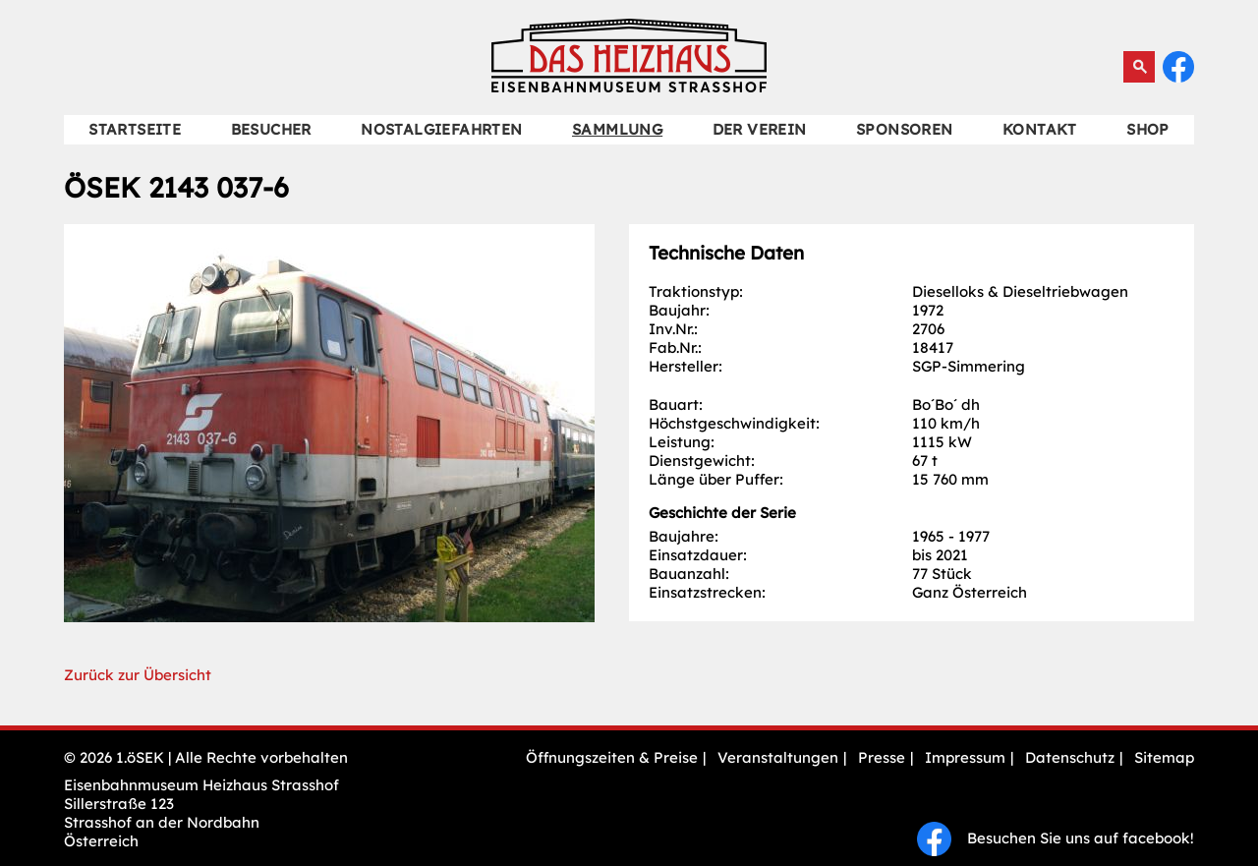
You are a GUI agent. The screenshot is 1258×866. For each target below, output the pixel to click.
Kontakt (1039, 129)
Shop (1148, 129)
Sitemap (1164, 757)
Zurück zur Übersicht (137, 674)
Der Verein (760, 129)
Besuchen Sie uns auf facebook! (1055, 838)
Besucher (271, 129)
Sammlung (617, 129)
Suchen (1139, 67)
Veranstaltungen (777, 757)
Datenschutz (1070, 757)
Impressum (965, 757)
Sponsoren (904, 129)
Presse (881, 757)
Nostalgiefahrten (441, 129)
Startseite (134, 129)
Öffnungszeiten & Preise (612, 757)
